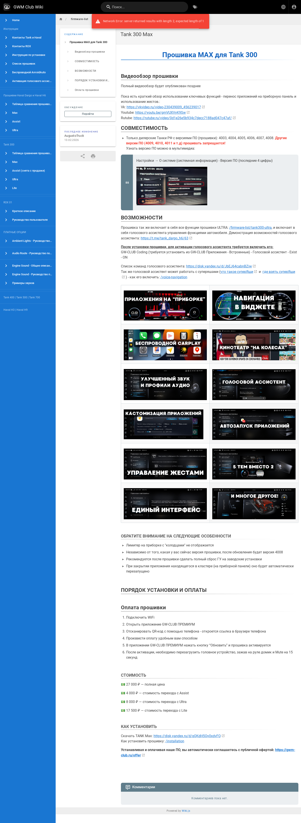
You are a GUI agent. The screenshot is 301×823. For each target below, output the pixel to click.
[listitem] (88, 42)
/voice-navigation (174, 277)
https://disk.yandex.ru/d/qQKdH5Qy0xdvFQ (187, 736)
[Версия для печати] (93, 156)
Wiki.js (186, 810)
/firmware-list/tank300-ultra (250, 227)
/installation (175, 741)
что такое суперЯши (236, 272)
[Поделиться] (82, 156)
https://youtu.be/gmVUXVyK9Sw (160, 112)
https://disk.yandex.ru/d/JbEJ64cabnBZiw (219, 266)
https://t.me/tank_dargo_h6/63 (164, 238)
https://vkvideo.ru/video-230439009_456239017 (164, 107)
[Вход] (294, 7)
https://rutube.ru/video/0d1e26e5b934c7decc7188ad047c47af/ (183, 118)
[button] (283, 7)
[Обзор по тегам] (195, 7)
